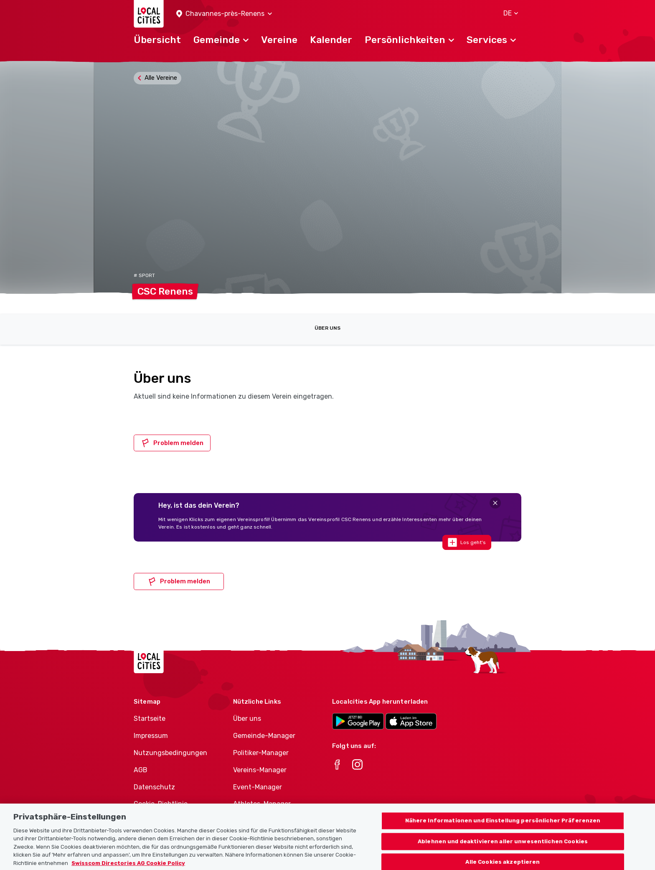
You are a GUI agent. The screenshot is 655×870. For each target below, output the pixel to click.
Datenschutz (154, 787)
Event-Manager (257, 787)
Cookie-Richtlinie (161, 804)
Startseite (149, 718)
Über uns (327, 328)
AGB (140, 770)
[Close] (495, 503)
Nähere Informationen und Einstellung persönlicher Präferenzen (503, 830)
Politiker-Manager (261, 753)
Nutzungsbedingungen (170, 753)
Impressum (151, 736)
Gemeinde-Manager (264, 736)
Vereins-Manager (260, 770)
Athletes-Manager (262, 804)
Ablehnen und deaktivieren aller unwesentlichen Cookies (503, 850)
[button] (224, 14)
